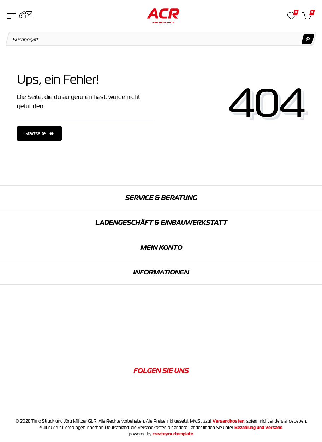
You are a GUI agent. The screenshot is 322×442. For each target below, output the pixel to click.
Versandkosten (228, 421)
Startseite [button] (39, 133)
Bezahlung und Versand (258, 427)
